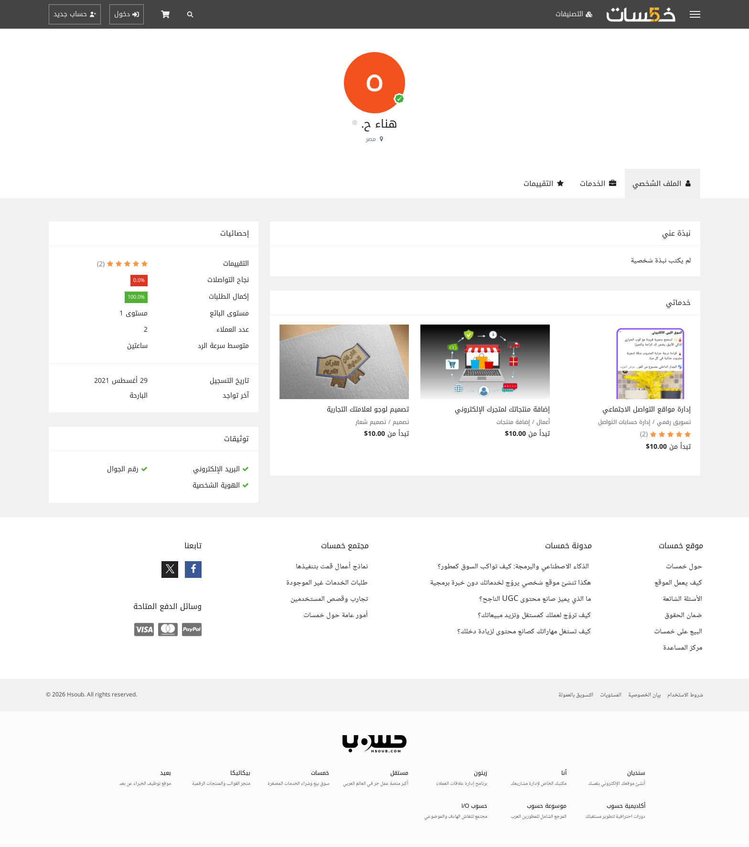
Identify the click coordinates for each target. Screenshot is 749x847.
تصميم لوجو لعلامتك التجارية (368, 409)
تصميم (401, 422)
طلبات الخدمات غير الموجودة (327, 583)
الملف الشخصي (662, 183)
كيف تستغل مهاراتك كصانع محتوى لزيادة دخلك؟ (524, 632)
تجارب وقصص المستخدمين (329, 599)
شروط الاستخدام (685, 695)
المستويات (610, 695)
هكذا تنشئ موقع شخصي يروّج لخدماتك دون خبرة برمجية (510, 583)
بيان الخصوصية (644, 695)
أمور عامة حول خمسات (335, 615)
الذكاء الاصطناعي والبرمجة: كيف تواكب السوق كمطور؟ (514, 567)
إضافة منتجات (513, 422)
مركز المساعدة (682, 648)
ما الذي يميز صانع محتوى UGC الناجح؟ (535, 599)
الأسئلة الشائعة (682, 599)
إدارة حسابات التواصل (624, 422)
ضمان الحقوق (683, 615)
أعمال (543, 422)
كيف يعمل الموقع (678, 583)
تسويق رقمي (674, 422)
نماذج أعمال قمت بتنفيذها (332, 567)
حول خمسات (684, 567)
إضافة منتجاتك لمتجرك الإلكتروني (502, 409)
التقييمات (544, 183)
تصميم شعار (370, 422)
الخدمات (598, 183)
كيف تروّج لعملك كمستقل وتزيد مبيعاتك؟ (534, 615)
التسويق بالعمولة (575, 695)
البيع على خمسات (678, 632)
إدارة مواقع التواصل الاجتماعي (646, 409)
